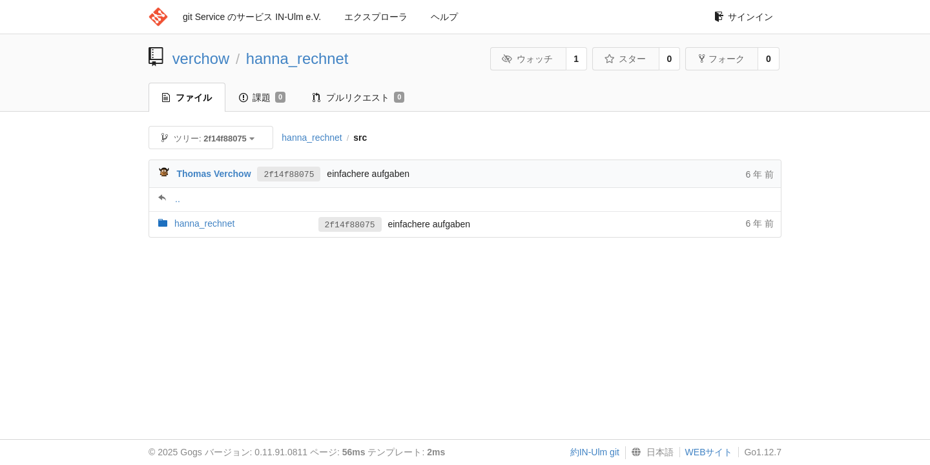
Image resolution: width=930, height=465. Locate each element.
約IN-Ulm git (594, 452)
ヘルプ (444, 17)
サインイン (743, 17)
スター (625, 59)
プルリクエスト (358, 97)
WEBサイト (709, 452)
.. (177, 199)
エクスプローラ (376, 17)
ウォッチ (527, 59)
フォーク (722, 59)
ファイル (187, 97)
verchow (201, 58)
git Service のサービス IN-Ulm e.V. (252, 17)
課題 (262, 97)
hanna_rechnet (297, 58)
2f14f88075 (289, 174)
